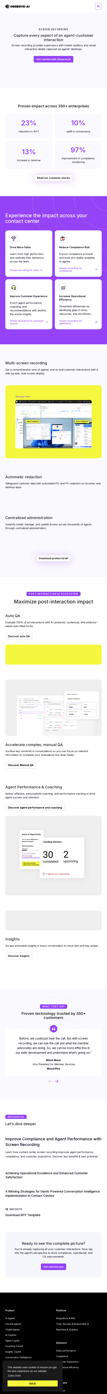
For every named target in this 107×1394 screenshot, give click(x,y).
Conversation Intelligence (18, 1357)
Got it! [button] (32, 1383)
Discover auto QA (19, 636)
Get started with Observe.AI (53, 59)
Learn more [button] (14, 1375)
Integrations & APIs (65, 1318)
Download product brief (53, 558)
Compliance (62, 1356)
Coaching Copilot (14, 1346)
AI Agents (10, 1318)
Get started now (53, 1266)
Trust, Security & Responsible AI (72, 1324)
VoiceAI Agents (13, 1324)
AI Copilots (10, 1335)
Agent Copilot (12, 1340)
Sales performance (66, 1350)
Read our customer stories (53, 177)
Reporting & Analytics (67, 1329)
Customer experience (67, 1361)
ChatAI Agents (12, 1329)
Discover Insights (18, 955)
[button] (98, 6)
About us (60, 1390)
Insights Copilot (13, 1351)
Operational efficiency (67, 1367)
